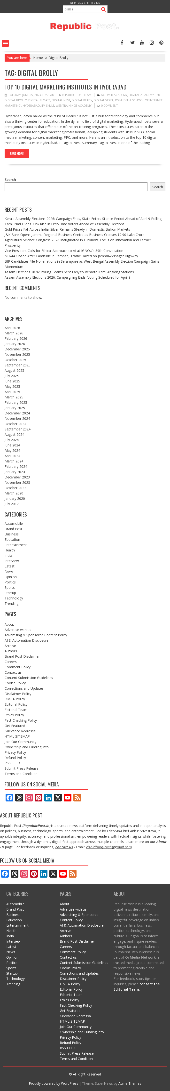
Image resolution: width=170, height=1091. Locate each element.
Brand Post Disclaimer (22, 656)
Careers (11, 661)
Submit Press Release (22, 768)
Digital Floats (39, 100)
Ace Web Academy (114, 95)
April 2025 (12, 391)
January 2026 (15, 343)
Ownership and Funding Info (27, 747)
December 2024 (17, 413)
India (8, 555)
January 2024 (15, 471)
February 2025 (16, 402)
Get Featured (15, 725)
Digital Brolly (16, 100)
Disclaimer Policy (18, 693)
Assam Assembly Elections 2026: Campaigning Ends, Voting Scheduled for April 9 (68, 277)
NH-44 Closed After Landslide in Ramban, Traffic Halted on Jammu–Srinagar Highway (71, 256)
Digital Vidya (104, 100)
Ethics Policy (14, 715)
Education (12, 539)
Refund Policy (15, 757)
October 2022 (15, 487)
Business (12, 534)
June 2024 (12, 445)
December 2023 (17, 477)
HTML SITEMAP (17, 736)
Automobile (14, 523)
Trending (11, 603)
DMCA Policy (15, 699)
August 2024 (14, 434)
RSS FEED (12, 763)
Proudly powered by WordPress (53, 1083)
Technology (14, 598)
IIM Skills (47, 106)
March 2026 (14, 333)
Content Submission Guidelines (29, 677)
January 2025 (15, 407)
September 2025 (18, 365)
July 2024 (12, 439)
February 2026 (16, 338)
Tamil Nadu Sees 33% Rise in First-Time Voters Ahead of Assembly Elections (64, 224)
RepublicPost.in (36, 825)
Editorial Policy (16, 704)
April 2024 (12, 455)
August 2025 (14, 370)
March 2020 (14, 493)
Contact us (13, 672)
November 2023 (17, 482)
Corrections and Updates (24, 688)
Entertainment (16, 544)
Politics (10, 582)
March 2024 (14, 461)
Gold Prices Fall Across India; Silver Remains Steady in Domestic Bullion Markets (67, 229)
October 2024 (15, 423)
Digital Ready (82, 100)
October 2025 (15, 359)
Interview (12, 560)
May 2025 (12, 386)
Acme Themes (129, 1083)
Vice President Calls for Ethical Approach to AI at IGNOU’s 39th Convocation (64, 250)
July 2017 (12, 503)
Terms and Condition (21, 773)
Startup (10, 592)
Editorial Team (16, 709)
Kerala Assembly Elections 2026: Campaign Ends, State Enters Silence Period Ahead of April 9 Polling (83, 218)
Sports (10, 587)
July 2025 (12, 375)
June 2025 (12, 381)
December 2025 (17, 349)
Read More (16, 153)
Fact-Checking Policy (21, 720)
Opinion (11, 576)
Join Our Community (20, 741)
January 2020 (15, 498)
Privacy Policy (15, 752)
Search (10, 179)
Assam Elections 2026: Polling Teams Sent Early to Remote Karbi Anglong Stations (69, 272)
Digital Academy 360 (144, 95)
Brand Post (13, 528)
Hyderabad (31, 106)
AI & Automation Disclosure (26, 640)
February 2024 (16, 466)
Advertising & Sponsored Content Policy (36, 635)
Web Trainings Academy (74, 106)
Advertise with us (18, 629)
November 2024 (17, 418)
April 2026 (12, 327)
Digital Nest (61, 100)
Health (10, 550)
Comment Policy (18, 667)
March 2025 (14, 397)
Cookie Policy (15, 683)
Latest (10, 566)
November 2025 (17, 354)
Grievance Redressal (20, 731)
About (9, 624)
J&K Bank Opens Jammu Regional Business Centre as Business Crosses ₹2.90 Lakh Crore (74, 234)
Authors (11, 651)
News (9, 571)
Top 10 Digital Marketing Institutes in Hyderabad (65, 86)
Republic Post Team (75, 95)
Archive (10, 645)
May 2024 (12, 450)
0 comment (109, 106)
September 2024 (18, 429)
